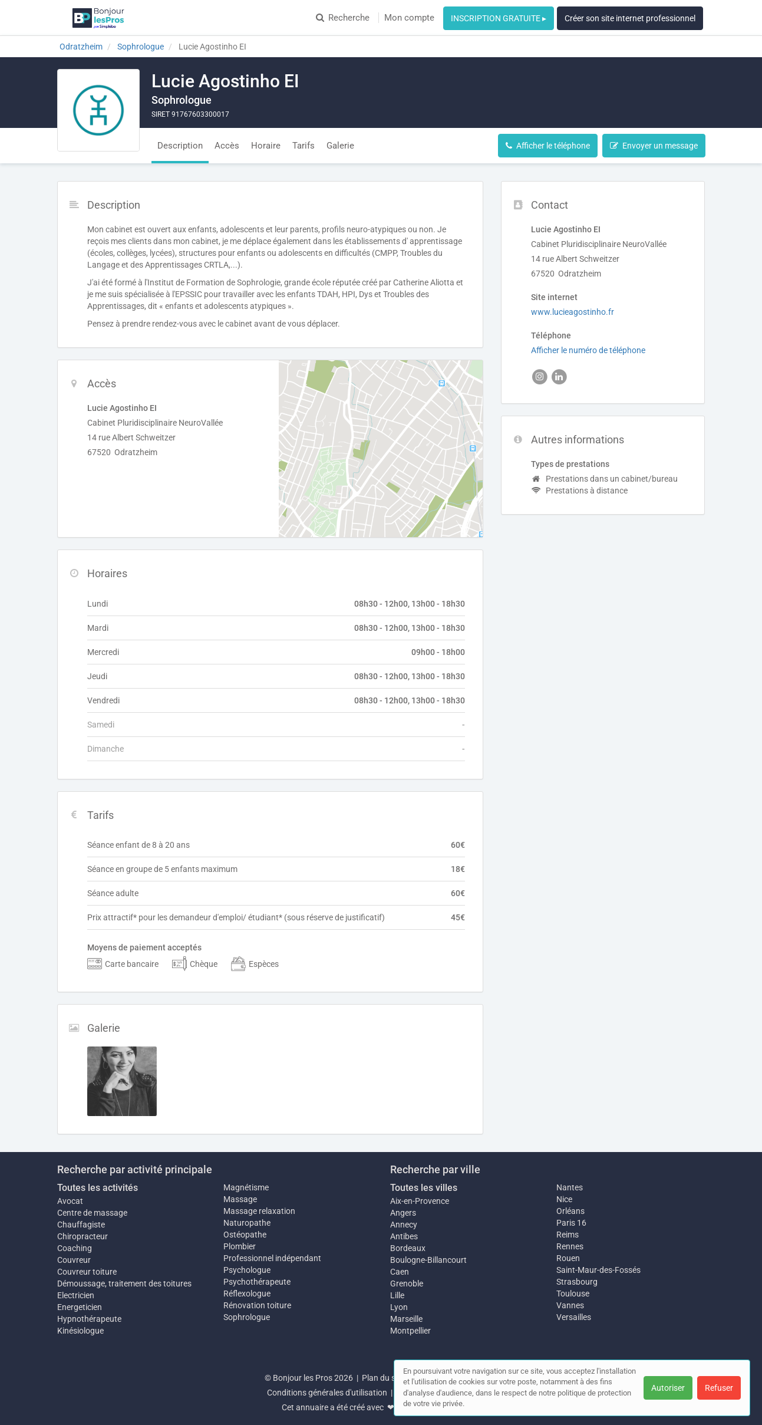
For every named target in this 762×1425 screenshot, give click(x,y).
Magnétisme (246, 1187)
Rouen (568, 1258)
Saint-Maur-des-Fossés (598, 1270)
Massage (240, 1199)
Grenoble (406, 1283)
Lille (397, 1295)
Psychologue (247, 1270)
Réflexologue (247, 1293)
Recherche (343, 17)
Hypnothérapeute (89, 1319)
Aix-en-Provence (419, 1201)
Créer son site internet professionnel (630, 18)
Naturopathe (247, 1222)
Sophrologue (246, 1317)
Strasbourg (577, 1281)
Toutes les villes (423, 1187)
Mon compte (409, 17)
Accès (227, 145)
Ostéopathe (244, 1234)
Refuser (719, 1388)
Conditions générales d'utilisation (327, 1392)
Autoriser (668, 1388)
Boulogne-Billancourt (428, 1260)
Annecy (403, 1224)
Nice (564, 1199)
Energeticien (79, 1307)
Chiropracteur (82, 1236)
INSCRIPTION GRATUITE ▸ (498, 18)
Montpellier (410, 1330)
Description (180, 145)
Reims (567, 1234)
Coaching (74, 1248)
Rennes (569, 1246)
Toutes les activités (97, 1187)
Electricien (75, 1295)
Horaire (266, 145)
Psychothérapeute (257, 1281)
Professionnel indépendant (272, 1258)
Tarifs (303, 145)
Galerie (340, 145)
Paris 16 (571, 1222)
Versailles (573, 1317)
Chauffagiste (81, 1224)
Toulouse (572, 1293)
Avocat (70, 1201)
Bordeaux (407, 1248)
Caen (399, 1271)
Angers (403, 1212)
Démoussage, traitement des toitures (124, 1283)
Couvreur (74, 1260)
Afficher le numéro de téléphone (588, 350)
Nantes (569, 1187)
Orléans (570, 1211)
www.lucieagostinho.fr (572, 312)
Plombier (239, 1246)
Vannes (570, 1305)
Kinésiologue (80, 1330)
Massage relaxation (259, 1211)
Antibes (404, 1236)
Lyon (399, 1307)
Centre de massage (92, 1212)
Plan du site (383, 1378)
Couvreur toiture (87, 1271)
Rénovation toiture (257, 1305)
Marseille (406, 1319)
